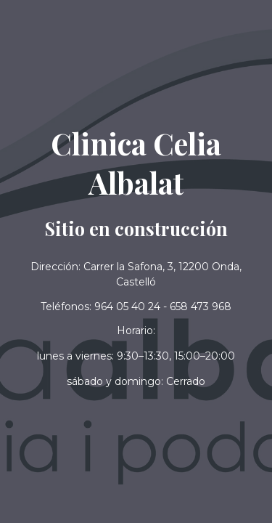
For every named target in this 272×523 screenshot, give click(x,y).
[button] (136, 381)
